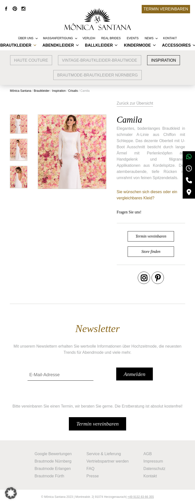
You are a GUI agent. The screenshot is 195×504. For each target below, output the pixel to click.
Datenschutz (154, 469)
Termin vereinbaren (166, 9)
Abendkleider (58, 45)
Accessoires (176, 45)
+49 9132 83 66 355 (140, 497)
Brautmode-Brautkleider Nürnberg (97, 75)
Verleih (88, 38)
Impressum (153, 461)
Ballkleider (99, 45)
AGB (147, 454)
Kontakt (170, 38)
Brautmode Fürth (49, 476)
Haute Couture (31, 60)
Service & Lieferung (103, 454)
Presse (92, 476)
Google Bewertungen (53, 454)
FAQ (90, 469)
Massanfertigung (58, 38)
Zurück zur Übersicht (135, 103)
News (149, 38)
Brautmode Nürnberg (53, 461)
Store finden (150, 251)
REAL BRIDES (111, 38)
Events (132, 38)
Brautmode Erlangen (53, 469)
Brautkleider (15, 45)
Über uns (25, 38)
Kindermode (137, 45)
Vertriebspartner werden (107, 461)
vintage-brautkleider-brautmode (99, 60)
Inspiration (163, 60)
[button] (11, 493)
